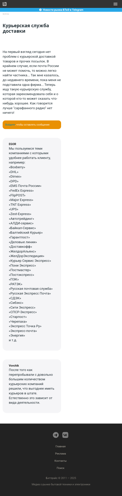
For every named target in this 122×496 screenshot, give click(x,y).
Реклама (60, 453)
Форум (6, 14)
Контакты (61, 460)
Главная (60, 446)
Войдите (10, 124)
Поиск (60, 468)
